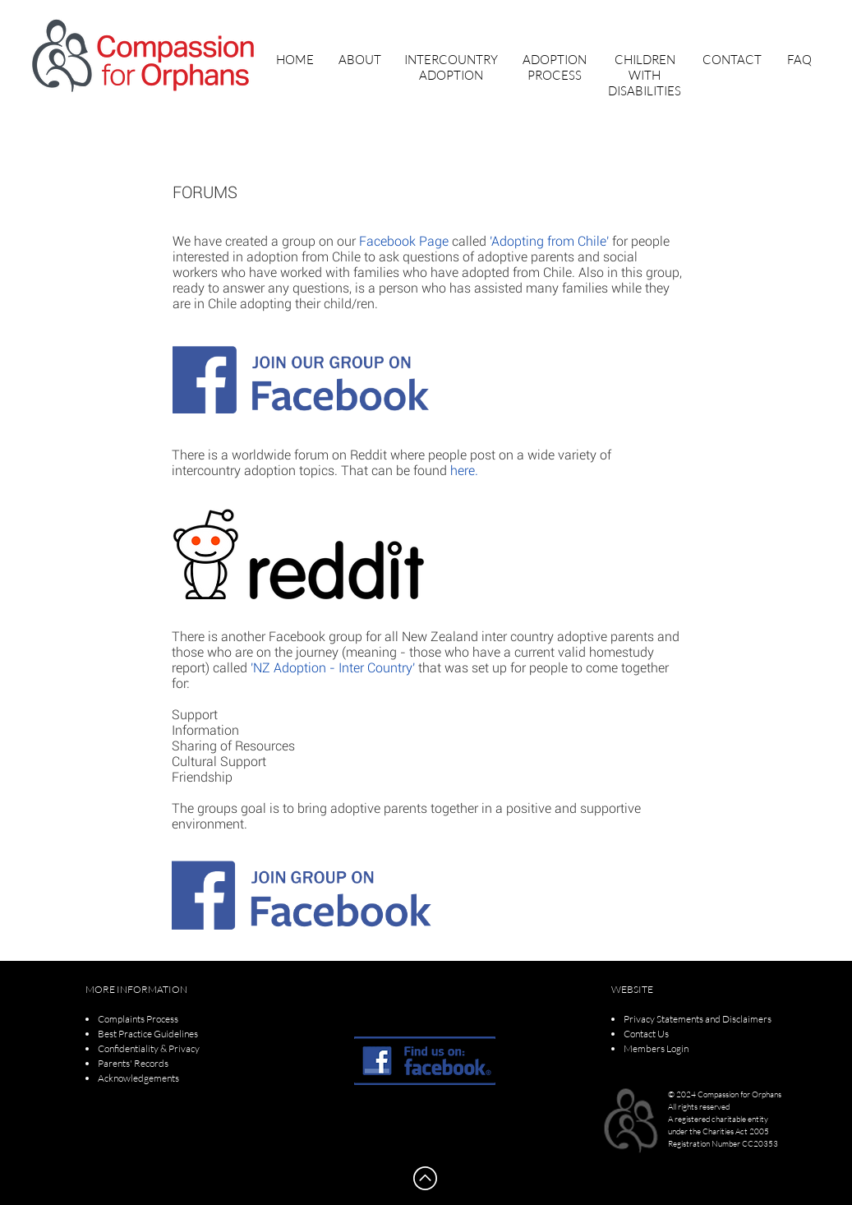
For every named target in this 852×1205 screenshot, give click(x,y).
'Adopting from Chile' (549, 241)
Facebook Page (404, 241)
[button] (359, 59)
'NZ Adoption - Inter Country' (333, 668)
